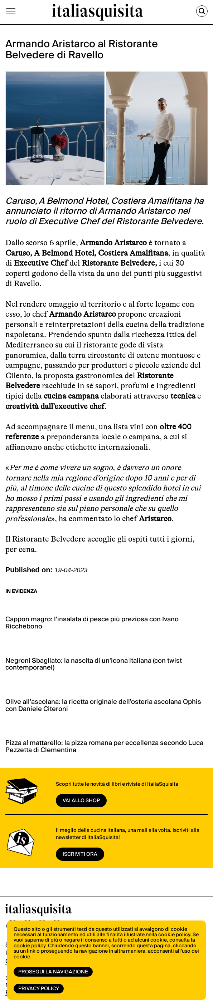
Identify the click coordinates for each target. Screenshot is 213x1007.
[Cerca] (202, 11)
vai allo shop (81, 800)
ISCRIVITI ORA (80, 854)
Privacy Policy (38, 988)
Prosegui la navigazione (53, 972)
